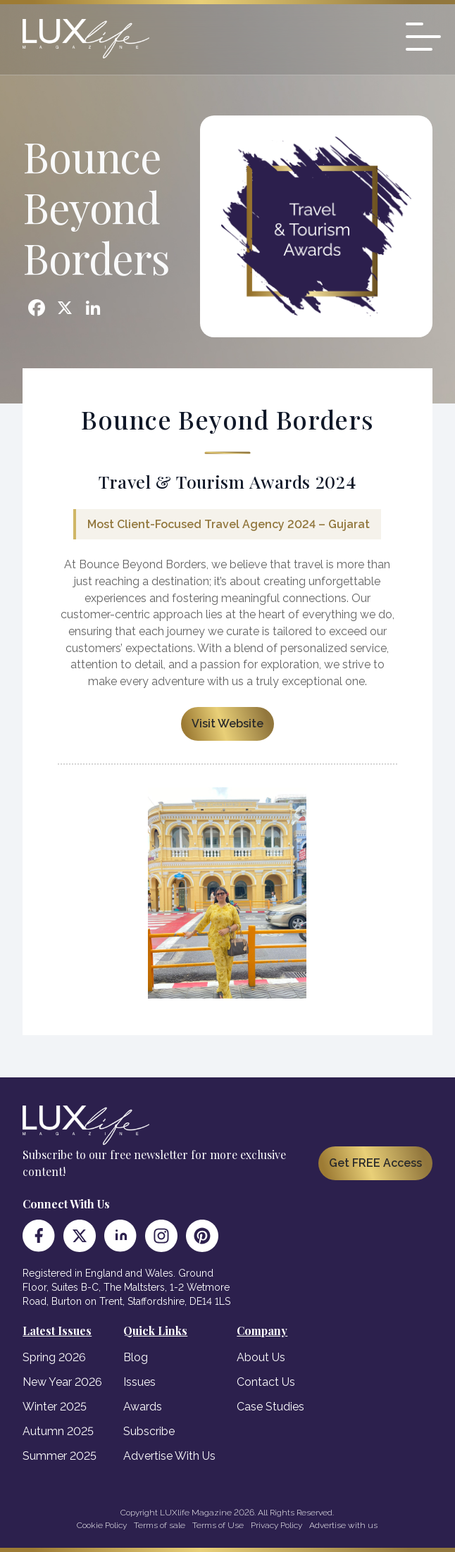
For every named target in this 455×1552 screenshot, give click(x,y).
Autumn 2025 (58, 1431)
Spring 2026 (54, 1357)
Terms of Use (218, 1525)
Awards (142, 1406)
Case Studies (270, 1406)
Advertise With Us (169, 1456)
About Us (261, 1357)
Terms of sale (159, 1525)
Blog (135, 1357)
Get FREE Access (375, 1163)
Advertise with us (343, 1525)
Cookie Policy (102, 1525)
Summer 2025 (59, 1456)
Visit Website (227, 723)
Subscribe (149, 1431)
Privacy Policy (276, 1525)
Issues (139, 1382)
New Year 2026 (62, 1382)
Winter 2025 (55, 1406)
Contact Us (266, 1382)
